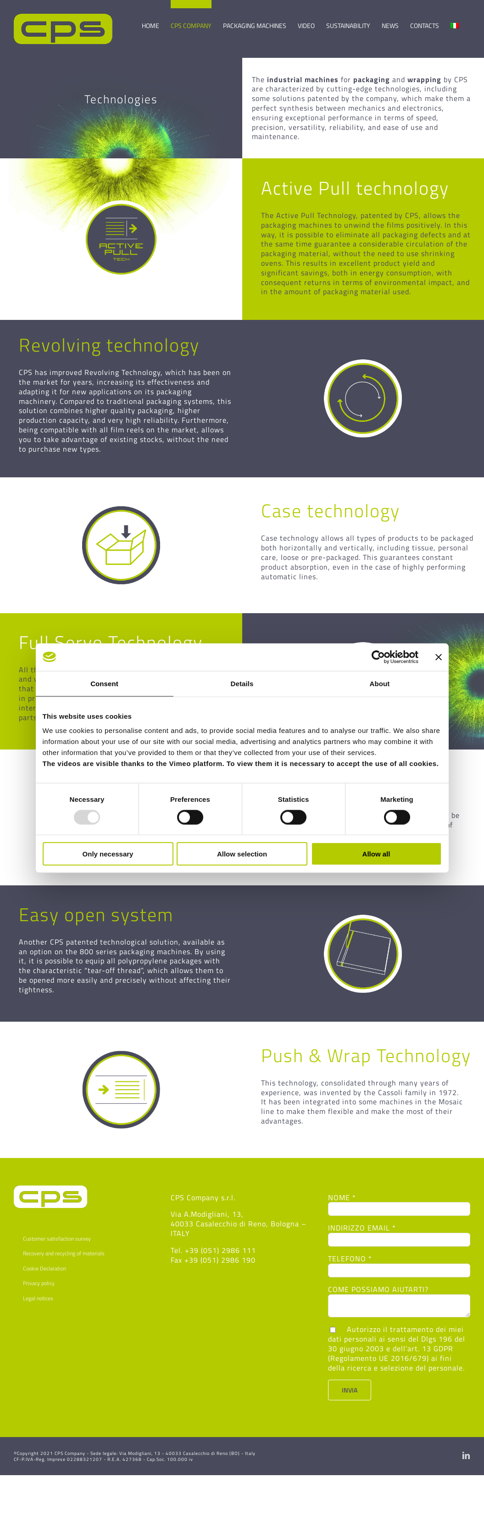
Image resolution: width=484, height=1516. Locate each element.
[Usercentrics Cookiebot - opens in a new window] (378, 657)
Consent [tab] (104, 683)
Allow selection (242, 854)
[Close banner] (438, 657)
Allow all (376, 854)
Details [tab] (242, 683)
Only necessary (108, 854)
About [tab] (380, 683)
